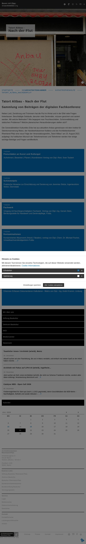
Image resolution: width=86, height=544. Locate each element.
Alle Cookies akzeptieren (53, 285)
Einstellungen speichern (32, 285)
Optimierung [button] (7, 276)
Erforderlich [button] (7, 270)
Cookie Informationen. (31, 266)
